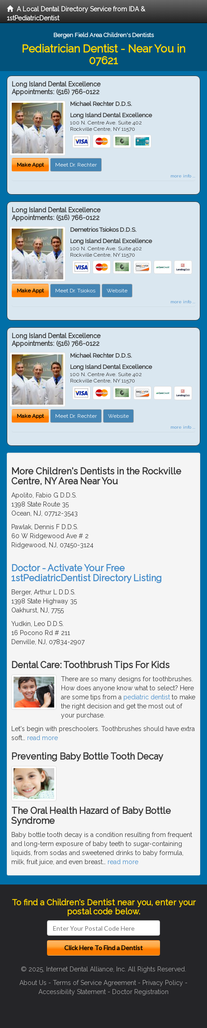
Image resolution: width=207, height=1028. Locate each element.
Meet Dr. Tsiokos (75, 290)
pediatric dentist (146, 697)
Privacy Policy (162, 982)
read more (42, 737)
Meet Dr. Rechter (76, 165)
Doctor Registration (140, 991)
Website (117, 290)
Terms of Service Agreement (94, 982)
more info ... (182, 175)
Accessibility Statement (72, 991)
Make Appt (30, 165)
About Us (33, 982)
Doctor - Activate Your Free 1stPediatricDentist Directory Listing (86, 573)
